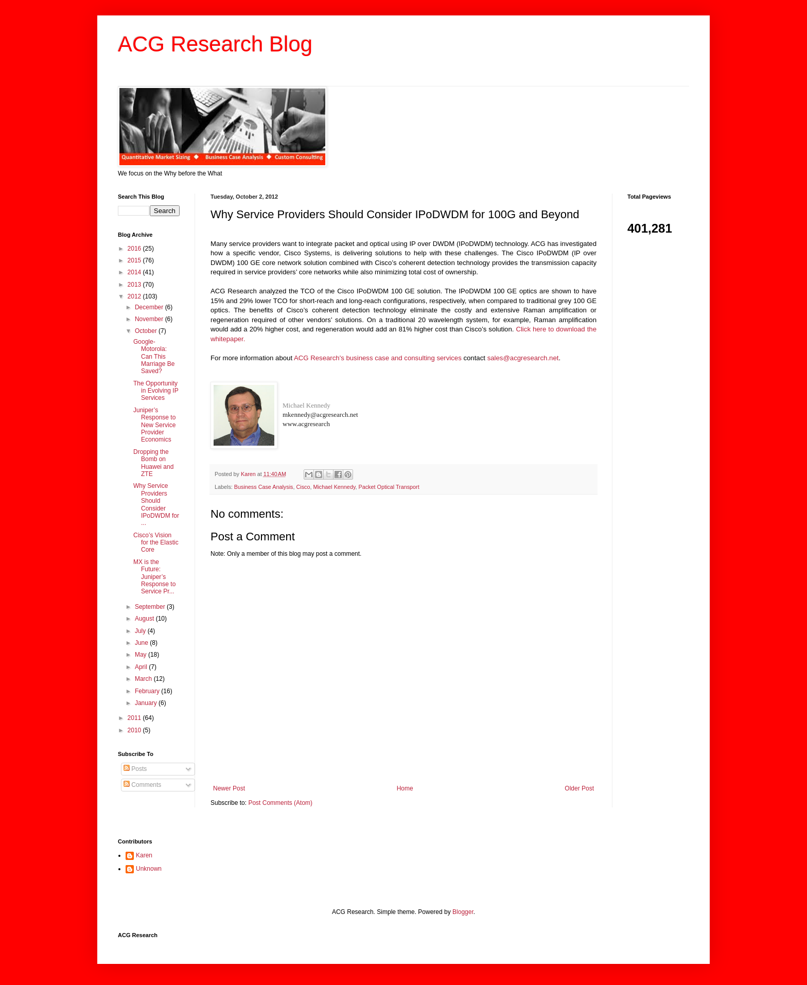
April (142, 667)
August (145, 618)
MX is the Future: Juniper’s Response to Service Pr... (154, 576)
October (147, 331)
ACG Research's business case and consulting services (378, 358)
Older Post (579, 788)
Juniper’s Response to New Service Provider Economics (154, 425)
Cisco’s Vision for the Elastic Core (156, 543)
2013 (135, 284)
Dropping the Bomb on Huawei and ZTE (153, 463)
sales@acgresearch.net (523, 358)
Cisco (303, 487)
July (141, 631)
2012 (135, 296)
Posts (135, 768)
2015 (135, 260)
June (142, 642)
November (150, 319)
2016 (135, 248)
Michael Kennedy (306, 405)
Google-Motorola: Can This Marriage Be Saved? (153, 356)
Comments (142, 784)
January (147, 703)
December (150, 307)
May (141, 654)
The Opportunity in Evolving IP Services (156, 391)
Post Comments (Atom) (280, 802)
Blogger (462, 912)
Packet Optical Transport (388, 487)
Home (405, 788)
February (148, 691)
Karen (144, 855)
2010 (135, 730)
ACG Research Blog (215, 44)
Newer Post (229, 788)
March (144, 678)
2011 (135, 718)
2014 (135, 272)
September (151, 606)
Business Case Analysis (263, 487)
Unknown (149, 868)
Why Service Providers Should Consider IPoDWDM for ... (156, 504)
